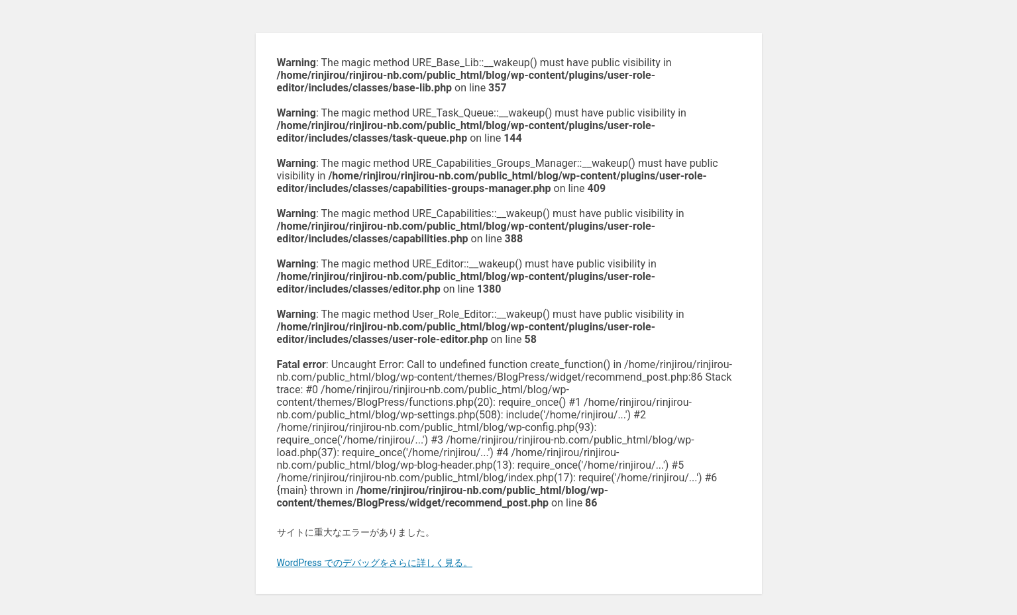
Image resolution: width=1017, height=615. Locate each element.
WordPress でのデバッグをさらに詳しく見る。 (375, 562)
